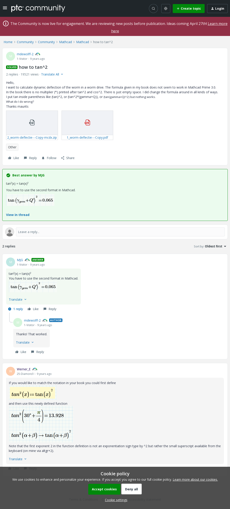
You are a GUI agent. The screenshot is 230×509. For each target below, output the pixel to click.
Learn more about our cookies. (195, 479)
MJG (20, 260)
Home (8, 42)
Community (25, 42)
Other (12, 147)
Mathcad (65, 42)
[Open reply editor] (115, 232)
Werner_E (24, 369)
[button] (5, 9)
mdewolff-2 (25, 54)
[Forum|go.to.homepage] (38, 8)
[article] (115, 285)
